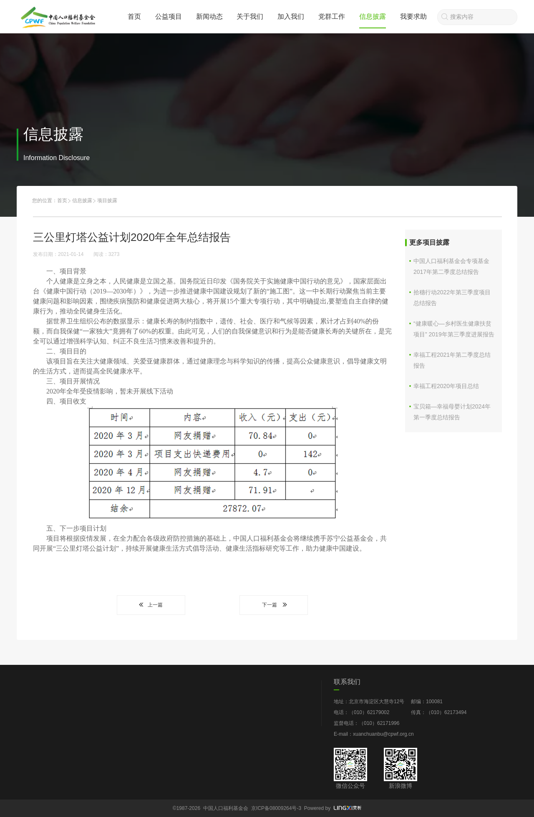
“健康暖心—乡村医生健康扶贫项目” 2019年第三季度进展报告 (453, 329)
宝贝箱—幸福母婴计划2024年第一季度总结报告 (452, 412)
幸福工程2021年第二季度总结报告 (452, 360)
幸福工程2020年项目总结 (446, 386)
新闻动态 (209, 16)
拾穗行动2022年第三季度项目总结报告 (452, 297)
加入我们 (290, 16)
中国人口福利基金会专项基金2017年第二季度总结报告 (451, 266)
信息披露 (372, 16)
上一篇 (151, 605)
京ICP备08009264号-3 (276, 808)
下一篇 (273, 605)
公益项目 (168, 16)
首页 (134, 16)
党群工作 (331, 16)
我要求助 (413, 16)
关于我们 (250, 16)
